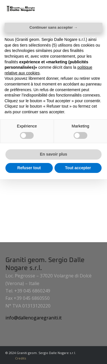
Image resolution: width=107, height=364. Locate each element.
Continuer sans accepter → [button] (53, 27)
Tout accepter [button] (78, 168)
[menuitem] (19, 358)
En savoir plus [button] (53, 154)
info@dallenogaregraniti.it (33, 318)
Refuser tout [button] (29, 168)
